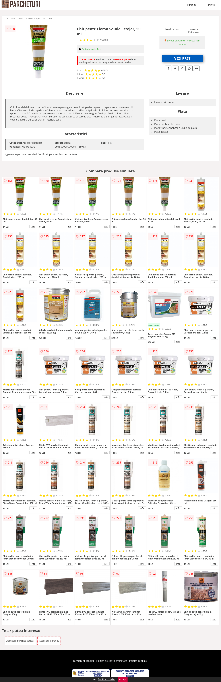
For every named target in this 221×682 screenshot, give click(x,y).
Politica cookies (138, 661)
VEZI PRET (182, 58)
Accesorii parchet (15, 18)
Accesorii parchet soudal (40, 18)
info (33, 226)
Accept (123, 679)
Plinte (211, 4)
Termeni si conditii (83, 661)
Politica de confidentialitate (111, 661)
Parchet (191, 4)
